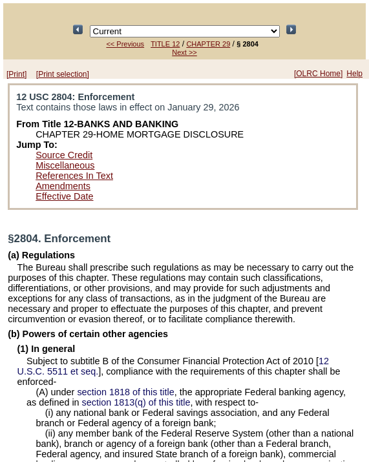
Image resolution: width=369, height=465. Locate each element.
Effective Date (64, 196)
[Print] (16, 74)
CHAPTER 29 (208, 44)
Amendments (63, 186)
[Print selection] (62, 74)
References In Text (74, 175)
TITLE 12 (165, 44)
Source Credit (64, 155)
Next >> (184, 52)
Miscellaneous (65, 165)
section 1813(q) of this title (136, 402)
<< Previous (125, 44)
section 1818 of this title (125, 392)
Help (354, 73)
